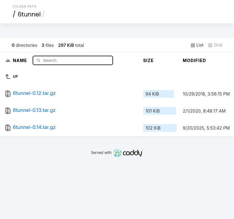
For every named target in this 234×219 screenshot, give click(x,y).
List (197, 45)
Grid (215, 45)
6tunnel (29, 14)
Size (148, 60)
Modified (194, 60)
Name (20, 60)
